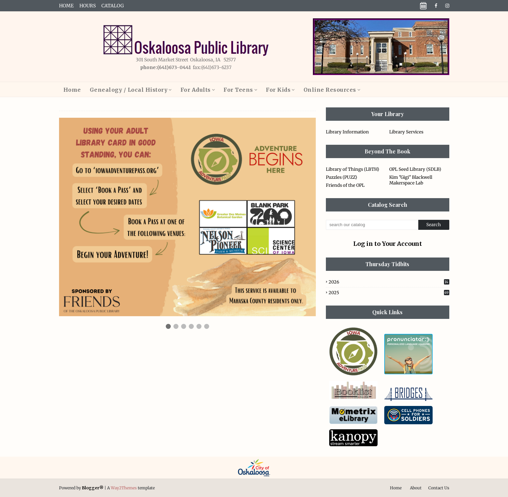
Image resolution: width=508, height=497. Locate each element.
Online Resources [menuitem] (330, 89)
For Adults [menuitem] (195, 89)
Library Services (406, 132)
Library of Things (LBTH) (352, 169)
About (416, 487)
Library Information (347, 132)
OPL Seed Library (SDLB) (415, 169)
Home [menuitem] (72, 89)
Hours (87, 6)
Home (66, 6)
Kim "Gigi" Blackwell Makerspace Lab (410, 180)
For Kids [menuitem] (278, 89)
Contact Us (438, 487)
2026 (389, 282)
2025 (389, 293)
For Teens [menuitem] (238, 89)
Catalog (112, 6)
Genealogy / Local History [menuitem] (129, 89)
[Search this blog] (372, 225)
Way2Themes (124, 487)
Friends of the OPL (345, 185)
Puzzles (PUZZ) (341, 177)
